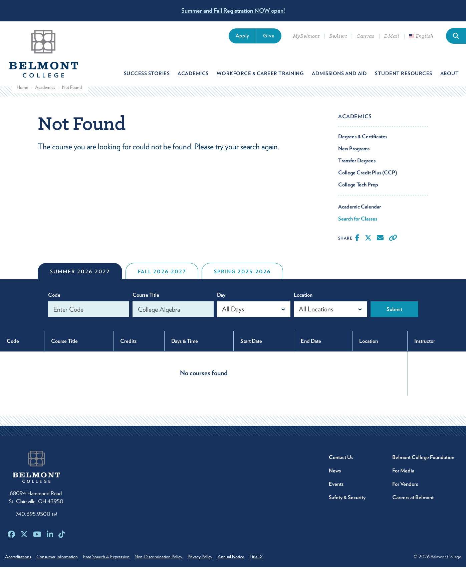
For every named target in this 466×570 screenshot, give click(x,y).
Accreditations (18, 559)
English (421, 36)
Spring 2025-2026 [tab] (242, 275)
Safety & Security (347, 500)
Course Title (146, 298)
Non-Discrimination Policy (165, 559)
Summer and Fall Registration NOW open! (233, 10)
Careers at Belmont (413, 500)
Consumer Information (59, 559)
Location (303, 298)
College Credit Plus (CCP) (367, 175)
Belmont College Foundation (423, 460)
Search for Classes (357, 222)
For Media (403, 473)
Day (221, 298)
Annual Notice (241, 559)
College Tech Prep (358, 187)
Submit (394, 312)
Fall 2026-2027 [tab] (162, 275)
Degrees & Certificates (362, 139)
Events (336, 487)
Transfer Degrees (357, 163)
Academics (45, 90)
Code (54, 298)
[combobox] (253, 312)
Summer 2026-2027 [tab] (80, 275)
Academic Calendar (359, 209)
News (335, 473)
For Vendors (405, 487)
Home (22, 90)
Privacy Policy (208, 559)
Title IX (268, 559)
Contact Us (341, 460)
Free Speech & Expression (110, 559)
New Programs (354, 151)
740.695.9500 (36, 517)
